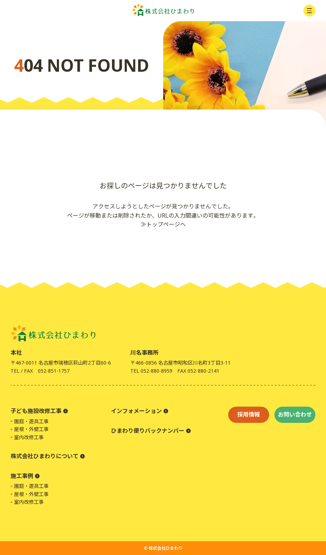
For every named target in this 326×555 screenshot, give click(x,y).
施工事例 (22, 476)
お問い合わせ (295, 414)
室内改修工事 (29, 437)
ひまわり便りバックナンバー (147, 431)
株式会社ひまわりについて (44, 456)
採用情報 (248, 414)
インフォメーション (136, 411)
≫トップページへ (163, 224)
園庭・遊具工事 (31, 421)
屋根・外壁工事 (31, 429)
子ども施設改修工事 (36, 411)
